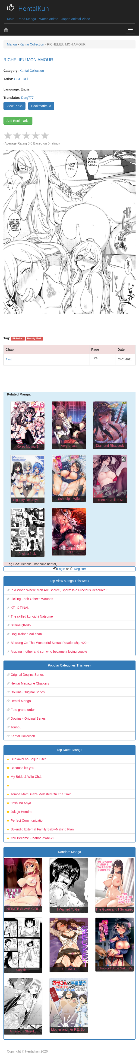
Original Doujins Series (27, 674)
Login (61, 569)
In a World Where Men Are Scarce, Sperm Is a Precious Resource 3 (59, 590)
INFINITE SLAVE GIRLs (23, 909)
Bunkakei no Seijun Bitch (29, 759)
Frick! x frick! (28, 553)
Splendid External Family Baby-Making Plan (42, 829)
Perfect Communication (27, 820)
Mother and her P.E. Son (68, 1029)
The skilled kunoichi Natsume (32, 616)
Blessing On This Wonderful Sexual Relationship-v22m (50, 643)
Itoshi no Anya (21, 803)
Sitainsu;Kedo (21, 625)
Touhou (16, 727)
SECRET (69, 969)
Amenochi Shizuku (23, 1031)
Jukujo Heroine (21, 812)
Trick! (69, 552)
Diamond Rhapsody (110, 445)
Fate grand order (23, 710)
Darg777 (27, 98)
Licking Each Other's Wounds (32, 599)
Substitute (23, 970)
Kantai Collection (31, 70)
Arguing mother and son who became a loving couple (49, 651)
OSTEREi (21, 79)
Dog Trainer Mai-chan (26, 634)
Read (9, 359)
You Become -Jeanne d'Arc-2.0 (33, 838)
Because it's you (22, 768)
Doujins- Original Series (28, 692)
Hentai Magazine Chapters (30, 683)
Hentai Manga (21, 701)
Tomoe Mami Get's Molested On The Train (41, 794)
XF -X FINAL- (20, 607)
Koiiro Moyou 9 (27, 446)
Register (79, 569)
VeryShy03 (69, 446)
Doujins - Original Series (28, 718)
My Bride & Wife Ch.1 (26, 776)
